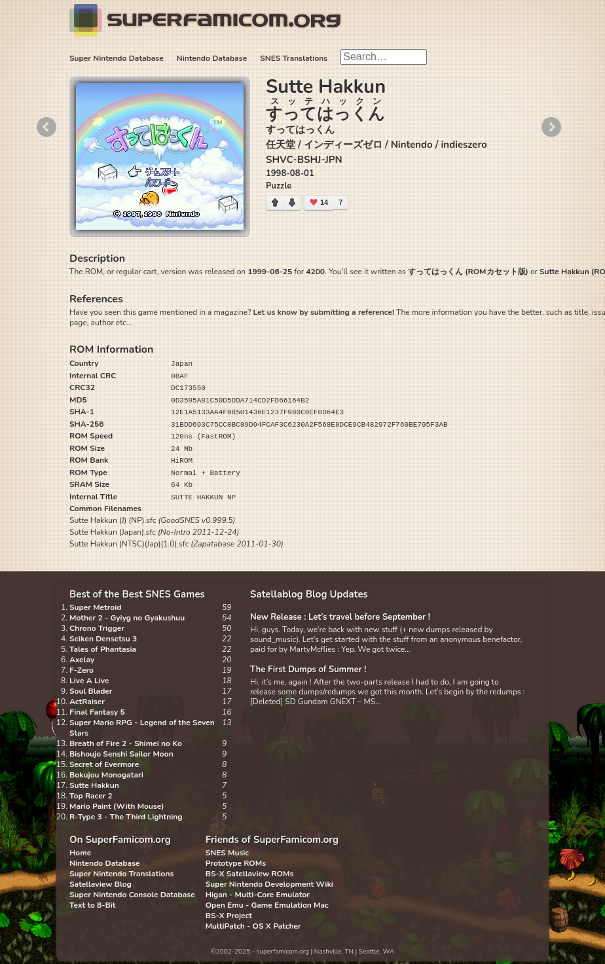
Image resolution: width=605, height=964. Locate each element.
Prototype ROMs (236, 863)
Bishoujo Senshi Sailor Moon (121, 754)
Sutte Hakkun (94, 785)
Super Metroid (95, 607)
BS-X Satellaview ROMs (250, 873)
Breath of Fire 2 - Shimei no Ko (125, 743)
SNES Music (227, 853)
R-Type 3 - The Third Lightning (126, 817)
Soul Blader (91, 691)
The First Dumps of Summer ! (308, 669)
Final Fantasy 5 (97, 712)
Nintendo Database (212, 58)
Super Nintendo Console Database (132, 894)
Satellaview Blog (100, 884)
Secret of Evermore (104, 764)
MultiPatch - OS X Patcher (253, 926)
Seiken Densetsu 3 (103, 639)
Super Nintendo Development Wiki (269, 884)
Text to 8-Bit (92, 905)
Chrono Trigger (96, 628)
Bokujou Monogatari (106, 775)
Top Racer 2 (91, 796)
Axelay (81, 659)
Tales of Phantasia (102, 649)
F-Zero (81, 670)
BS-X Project (229, 915)
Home (80, 853)
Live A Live (89, 680)
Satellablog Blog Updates (309, 594)
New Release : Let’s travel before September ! (340, 617)
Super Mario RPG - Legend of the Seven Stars (142, 727)
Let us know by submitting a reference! (323, 312)
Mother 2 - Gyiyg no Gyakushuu (127, 618)
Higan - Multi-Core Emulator (258, 894)
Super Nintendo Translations (121, 873)
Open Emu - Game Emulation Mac (267, 905)
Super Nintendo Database (116, 58)
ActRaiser (87, 701)
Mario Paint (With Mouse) (116, 806)
